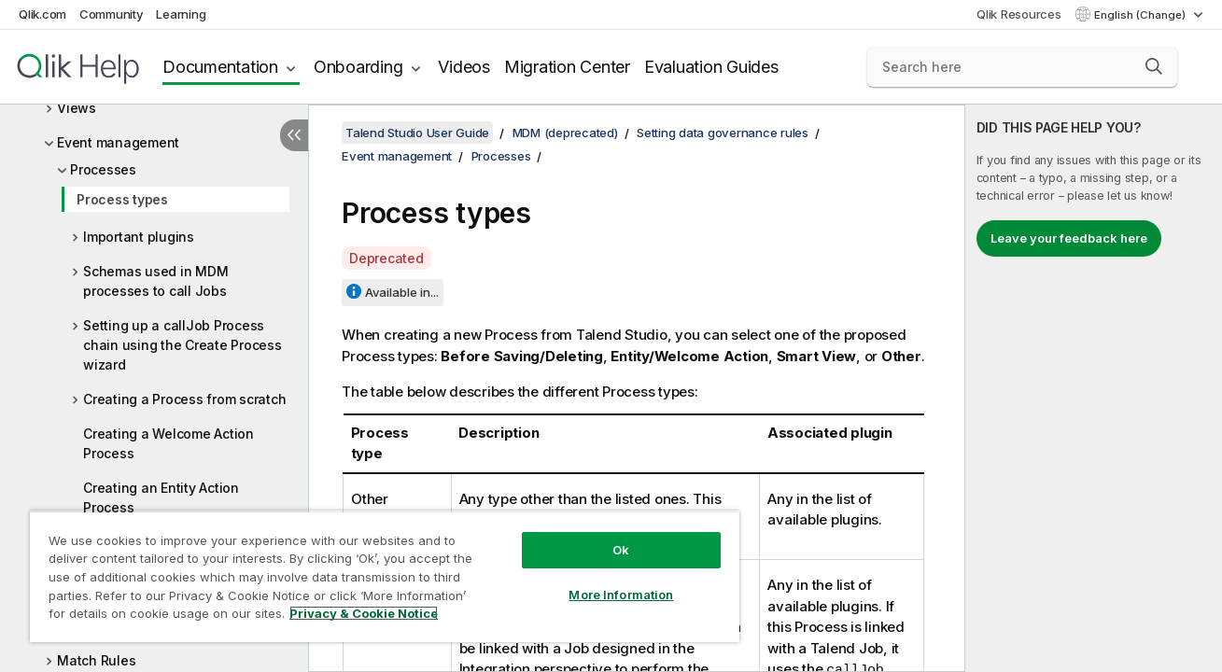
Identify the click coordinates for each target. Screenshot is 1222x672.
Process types (122, 199)
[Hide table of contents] (294, 135)
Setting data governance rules (722, 132)
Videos (464, 67)
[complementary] (1093, 388)
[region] (384, 576)
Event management (118, 142)
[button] (1154, 66)
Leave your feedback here (1068, 238)
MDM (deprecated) (565, 132)
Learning (180, 14)
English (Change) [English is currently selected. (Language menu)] (1141, 14)
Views (76, 108)
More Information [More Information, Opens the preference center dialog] (621, 594)
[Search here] (1022, 67)
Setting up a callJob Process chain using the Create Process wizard (182, 344)
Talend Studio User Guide (417, 132)
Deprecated (386, 258)
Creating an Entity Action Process (161, 497)
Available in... (402, 292)
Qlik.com (42, 14)
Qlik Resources (1018, 14)
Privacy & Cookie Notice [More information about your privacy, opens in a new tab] (363, 613)
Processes (103, 169)
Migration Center (567, 67)
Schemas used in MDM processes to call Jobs (155, 281)
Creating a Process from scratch (184, 399)
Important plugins (138, 237)
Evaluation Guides (711, 67)
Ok (620, 549)
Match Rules (96, 660)
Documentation (220, 67)
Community (111, 14)
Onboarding (358, 67)
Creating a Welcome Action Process (168, 443)
